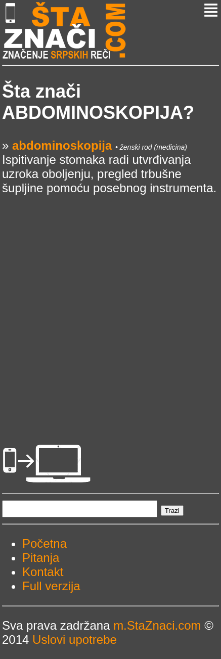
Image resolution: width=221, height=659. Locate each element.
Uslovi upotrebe (74, 639)
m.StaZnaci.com (157, 625)
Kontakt (42, 572)
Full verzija (51, 586)
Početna (44, 543)
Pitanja (40, 557)
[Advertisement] (110, 305)
